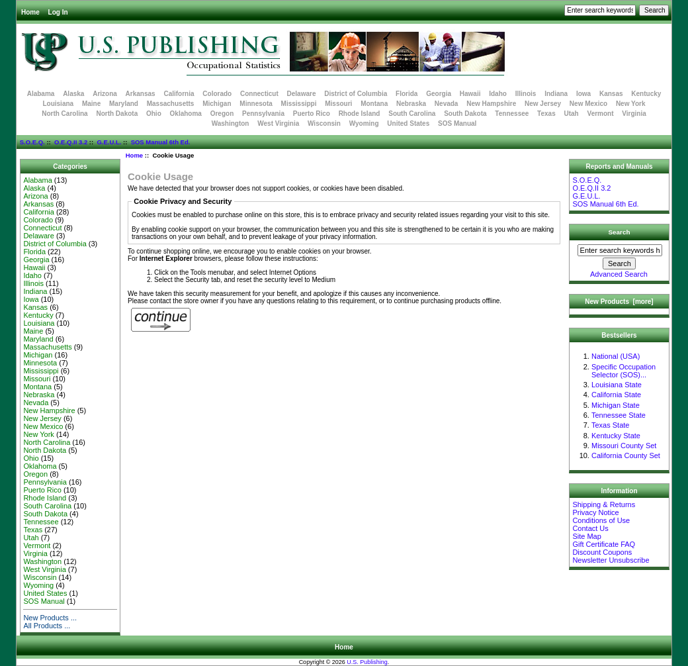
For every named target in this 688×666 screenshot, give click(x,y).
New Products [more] (619, 301)
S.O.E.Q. (32, 142)
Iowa (583, 93)
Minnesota (255, 103)
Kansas (611, 93)
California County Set (625, 455)
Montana (374, 103)
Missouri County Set (623, 446)
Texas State (610, 425)
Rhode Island (359, 113)
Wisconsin (324, 123)
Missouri (338, 103)
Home (30, 12)
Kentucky (646, 93)
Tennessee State (618, 415)
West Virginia (278, 123)
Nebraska (411, 103)
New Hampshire (491, 103)
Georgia (438, 93)
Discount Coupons (602, 552)
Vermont (600, 113)
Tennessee (512, 113)
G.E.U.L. (109, 142)
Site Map (586, 536)
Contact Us (590, 528)
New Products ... (50, 618)
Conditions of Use (601, 520)
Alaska (73, 93)
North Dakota (117, 113)
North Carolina (64, 113)
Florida (406, 93)
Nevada (446, 103)
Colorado (217, 93)
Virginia (634, 113)
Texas (546, 113)
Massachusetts (170, 103)
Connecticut (259, 93)
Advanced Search (619, 274)
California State (616, 395)
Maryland (123, 103)
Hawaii (470, 93)
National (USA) (615, 356)
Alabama (41, 93)
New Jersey (543, 103)
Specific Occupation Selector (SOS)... (623, 371)
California (178, 93)
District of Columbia (355, 93)
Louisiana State (616, 385)
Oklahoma (186, 113)
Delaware (301, 93)
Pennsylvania (263, 113)
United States (408, 123)
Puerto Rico (311, 113)
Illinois (526, 93)
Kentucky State (615, 436)
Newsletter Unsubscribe (610, 560)
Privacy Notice (595, 512)
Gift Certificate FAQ (603, 544)
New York (631, 103)
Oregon (222, 113)
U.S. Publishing (367, 662)
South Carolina (411, 113)
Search (619, 232)
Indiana (556, 93)
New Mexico (588, 103)
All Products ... (46, 626)
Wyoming (364, 123)
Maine (91, 103)
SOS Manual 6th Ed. (161, 142)
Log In (58, 12)
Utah (571, 113)
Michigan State (615, 405)
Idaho (498, 93)
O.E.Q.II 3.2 (70, 142)
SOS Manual (457, 123)
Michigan (216, 103)
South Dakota (465, 113)
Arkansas (140, 93)
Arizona (105, 93)
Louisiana (57, 103)
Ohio (153, 113)
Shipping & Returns (603, 504)
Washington (230, 123)
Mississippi (299, 103)
